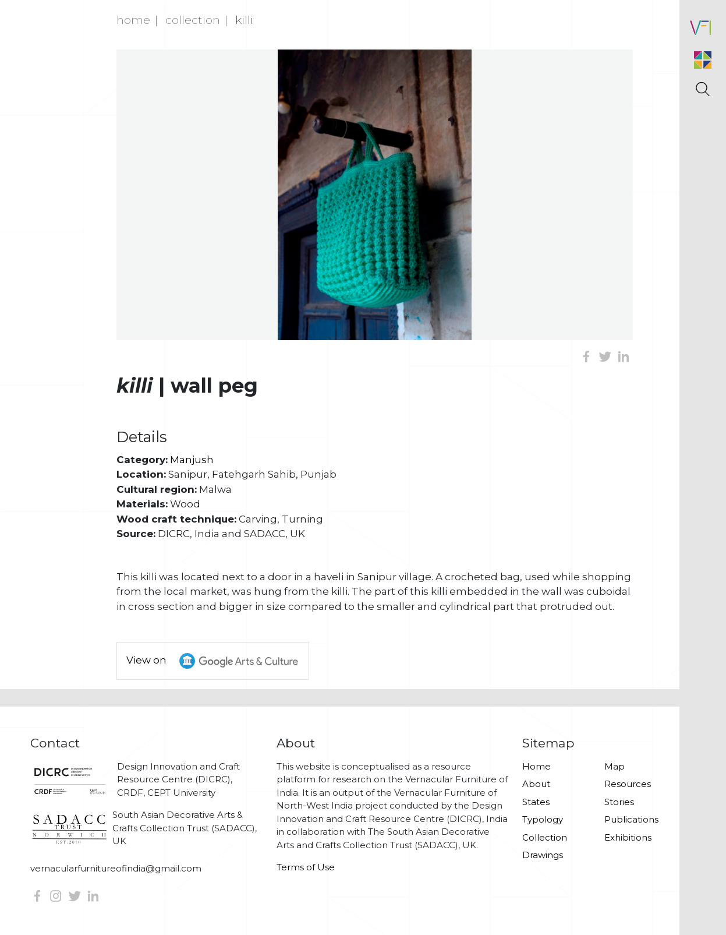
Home (133, 20)
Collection (192, 20)
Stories (619, 801)
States (536, 801)
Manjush (192, 459)
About (536, 783)
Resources (627, 783)
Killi (244, 20)
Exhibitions (627, 837)
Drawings (542, 854)
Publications (631, 819)
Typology (542, 819)
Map (614, 766)
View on (217, 661)
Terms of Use (306, 867)
